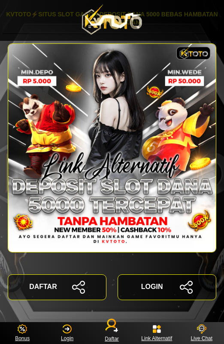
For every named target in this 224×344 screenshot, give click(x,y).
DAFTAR (57, 287)
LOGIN (167, 287)
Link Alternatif (156, 333)
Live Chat (201, 333)
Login (67, 333)
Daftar (112, 333)
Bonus (22, 333)
